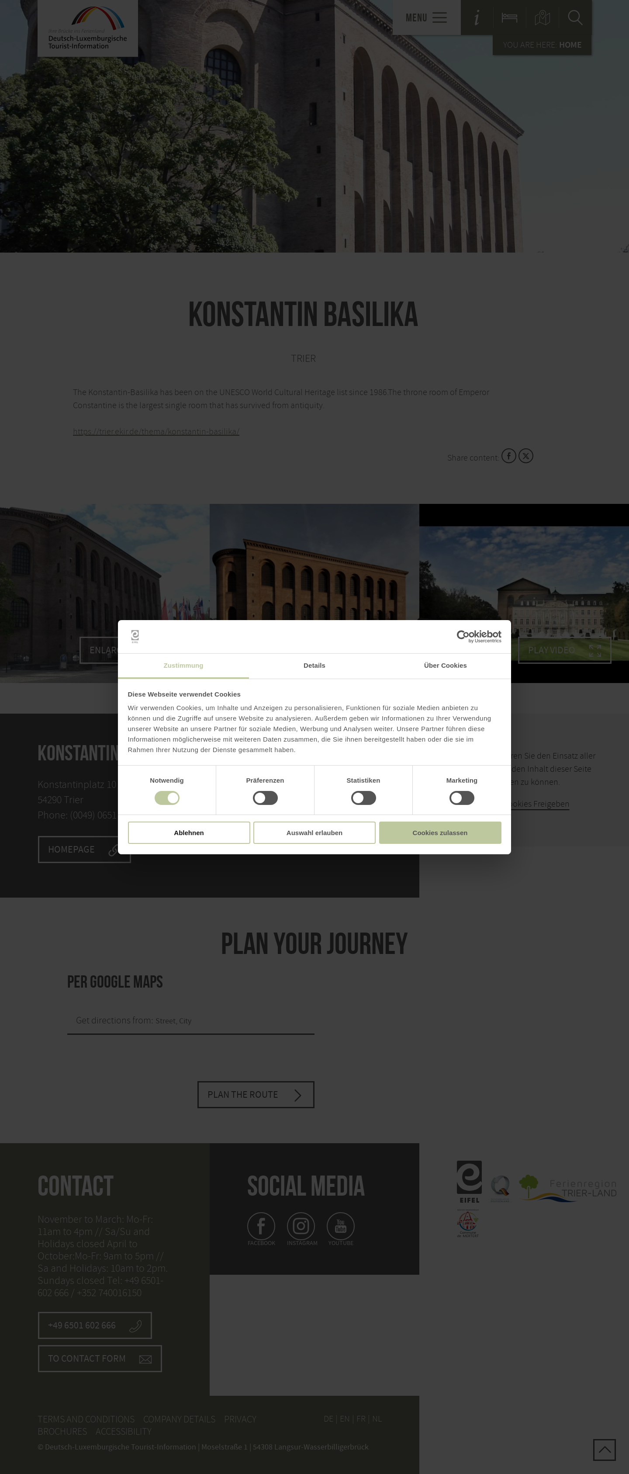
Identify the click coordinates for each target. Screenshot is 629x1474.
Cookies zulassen (440, 832)
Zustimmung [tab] (184, 665)
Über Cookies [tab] (445, 665)
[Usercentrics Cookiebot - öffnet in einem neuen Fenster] (463, 636)
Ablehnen (189, 832)
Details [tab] (314, 665)
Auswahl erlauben (314, 832)
